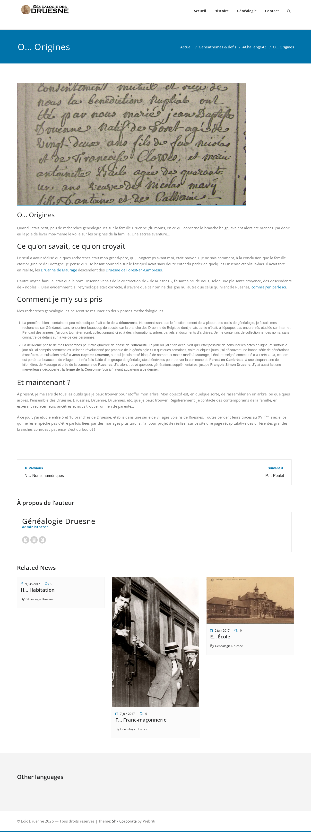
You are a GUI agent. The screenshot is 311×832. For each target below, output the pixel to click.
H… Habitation (38, 590)
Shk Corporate (124, 821)
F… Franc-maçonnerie (141, 719)
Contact (272, 11)
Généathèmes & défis (217, 47)
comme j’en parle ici (268, 287)
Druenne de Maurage (59, 270)
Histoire (222, 11)
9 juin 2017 (32, 584)
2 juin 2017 (222, 630)
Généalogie (247, 11)
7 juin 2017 (127, 714)
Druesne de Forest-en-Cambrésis (134, 270)
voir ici (107, 369)
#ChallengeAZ (254, 47)
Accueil (200, 11)
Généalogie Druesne (39, 599)
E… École (220, 636)
